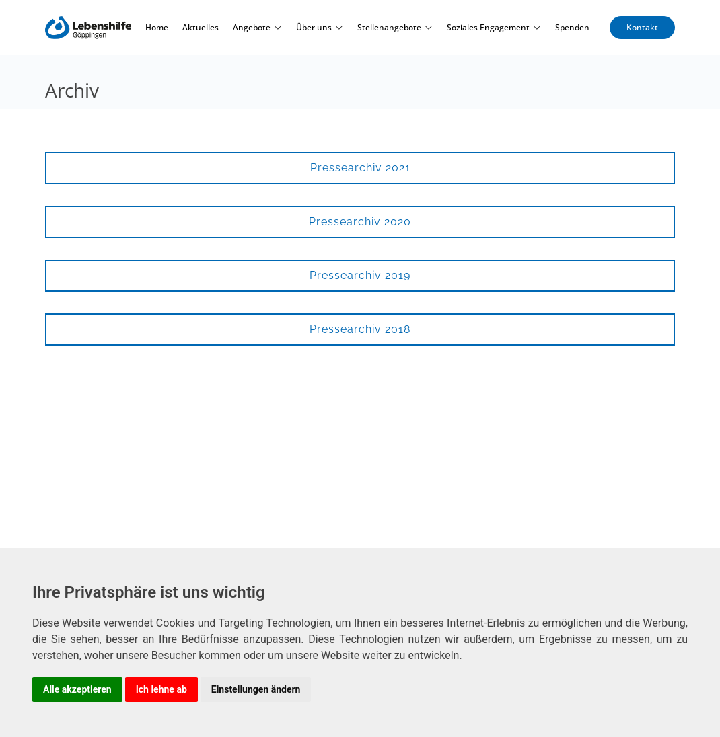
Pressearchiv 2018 (360, 329)
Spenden (572, 27)
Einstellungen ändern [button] (256, 689)
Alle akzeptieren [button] (77, 689)
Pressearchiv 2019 (360, 275)
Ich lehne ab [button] (161, 689)
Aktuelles (200, 27)
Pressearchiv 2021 (360, 167)
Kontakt (642, 27)
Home (156, 27)
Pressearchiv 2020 (360, 221)
